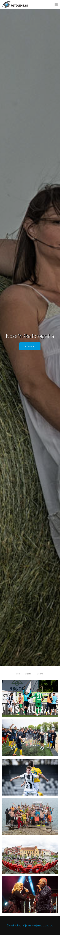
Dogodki (28, 674)
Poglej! (30, 346)
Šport (18, 674)
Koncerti (40, 674)
